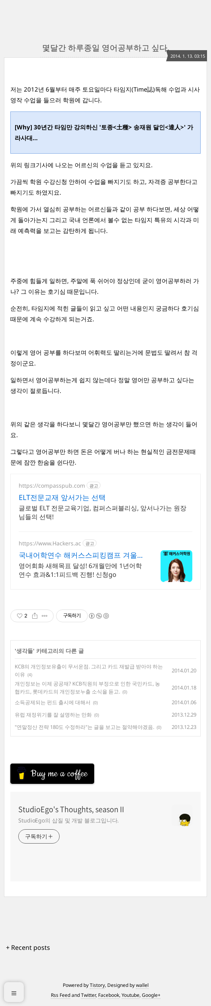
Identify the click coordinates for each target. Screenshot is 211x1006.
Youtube (130, 995)
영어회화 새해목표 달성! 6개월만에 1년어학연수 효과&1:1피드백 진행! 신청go (80, 570)
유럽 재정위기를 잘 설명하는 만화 (53, 714)
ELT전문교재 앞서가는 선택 (62, 497)
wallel (142, 985)
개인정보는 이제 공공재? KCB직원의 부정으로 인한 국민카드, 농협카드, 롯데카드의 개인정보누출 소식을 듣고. (87, 687)
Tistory (97, 985)
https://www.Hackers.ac (50, 543)
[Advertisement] (73, 750)
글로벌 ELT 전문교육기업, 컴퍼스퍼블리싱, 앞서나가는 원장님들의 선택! (102, 512)
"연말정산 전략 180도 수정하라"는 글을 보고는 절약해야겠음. (84, 727)
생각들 (24, 650)
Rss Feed (60, 995)
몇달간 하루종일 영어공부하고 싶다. (105, 47)
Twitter (88, 995)
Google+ (151, 995)
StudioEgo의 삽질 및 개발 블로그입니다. (68, 820)
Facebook (108, 995)
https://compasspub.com (52, 485)
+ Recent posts (28, 947)
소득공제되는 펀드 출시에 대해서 (53, 702)
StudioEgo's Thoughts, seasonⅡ (72, 809)
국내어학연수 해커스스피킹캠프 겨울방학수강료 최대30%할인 (81, 555)
